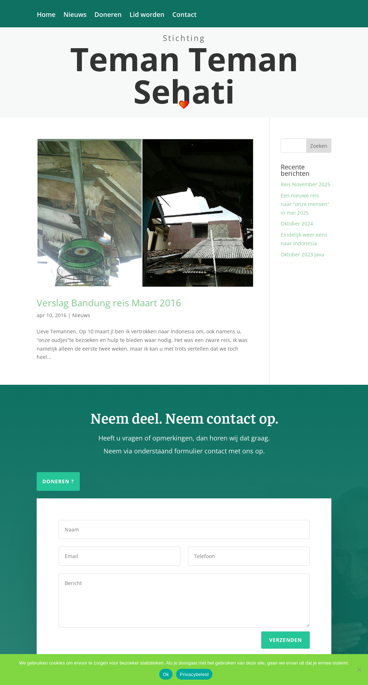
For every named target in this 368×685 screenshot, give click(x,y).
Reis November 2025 (305, 184)
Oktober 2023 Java (302, 254)
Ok (166, 674)
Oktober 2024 (297, 223)
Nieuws (74, 15)
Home (46, 15)
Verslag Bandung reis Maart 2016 (109, 302)
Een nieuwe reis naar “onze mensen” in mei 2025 (305, 204)
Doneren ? (58, 481)
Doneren (108, 15)
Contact (184, 15)
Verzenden (285, 633)
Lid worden (146, 15)
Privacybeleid (194, 674)
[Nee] (359, 669)
